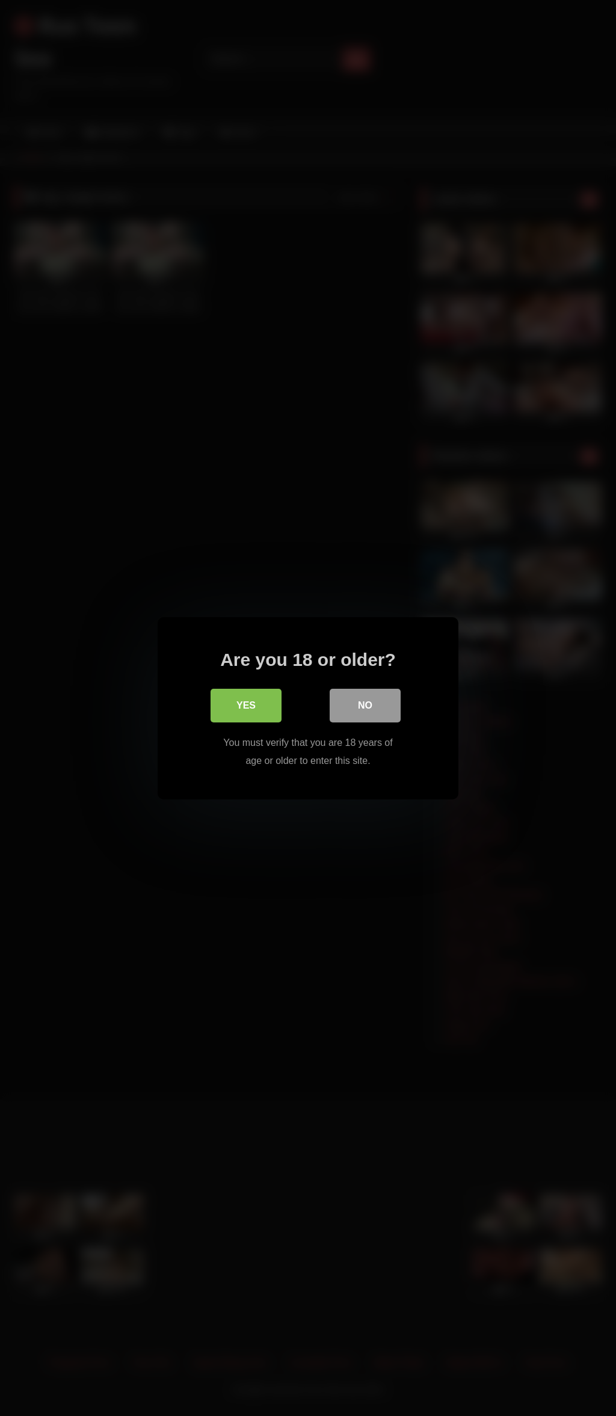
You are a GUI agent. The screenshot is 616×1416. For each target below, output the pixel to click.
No (365, 705)
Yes (246, 705)
